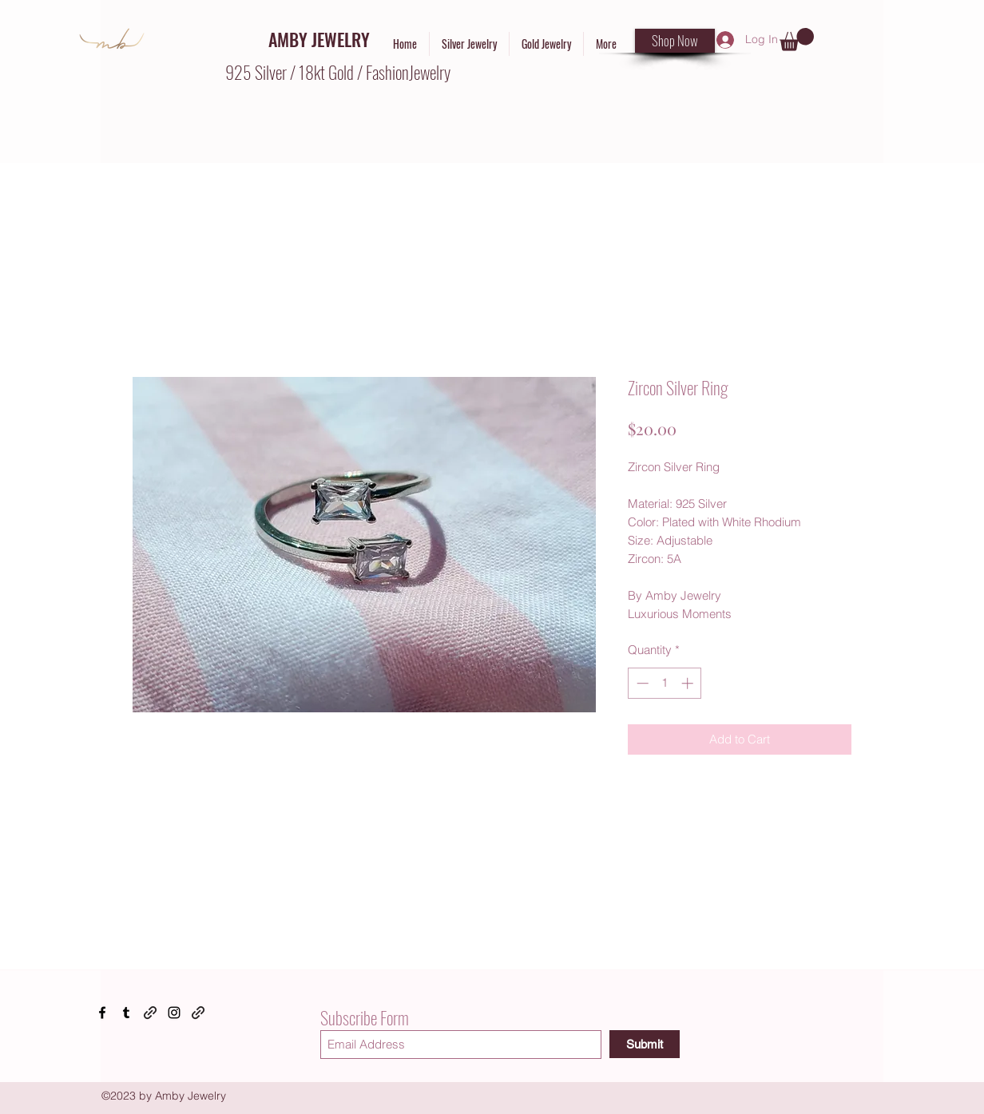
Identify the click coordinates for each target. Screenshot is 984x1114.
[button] (797, 39)
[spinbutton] (665, 683)
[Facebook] (102, 1013)
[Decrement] (641, 683)
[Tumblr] (126, 1013)
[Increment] (689, 683)
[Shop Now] (675, 41)
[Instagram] (174, 1013)
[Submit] (644, 1044)
